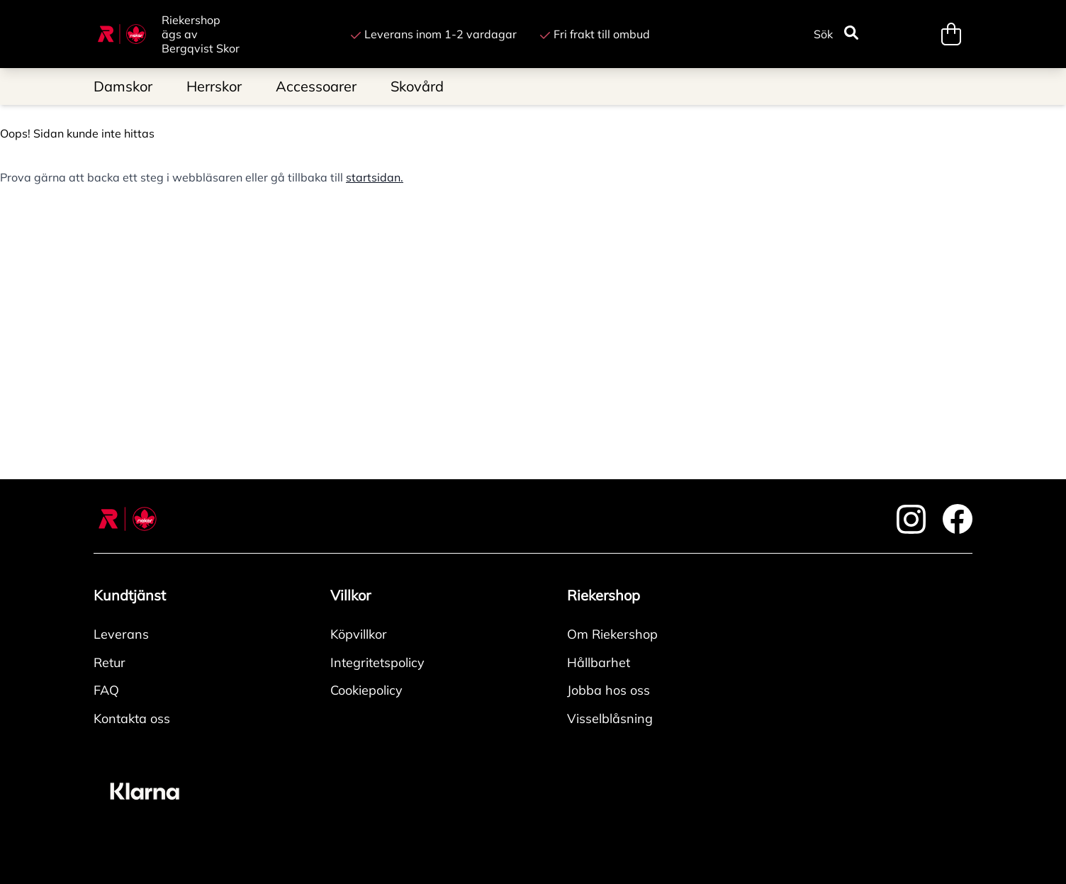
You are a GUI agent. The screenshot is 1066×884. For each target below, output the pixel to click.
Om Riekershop (612, 634)
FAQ (106, 690)
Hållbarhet (598, 662)
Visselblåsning (610, 718)
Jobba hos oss (608, 690)
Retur (109, 662)
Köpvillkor (358, 634)
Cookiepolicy (366, 690)
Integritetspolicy (377, 662)
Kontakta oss (132, 718)
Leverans (121, 634)
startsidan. (374, 177)
